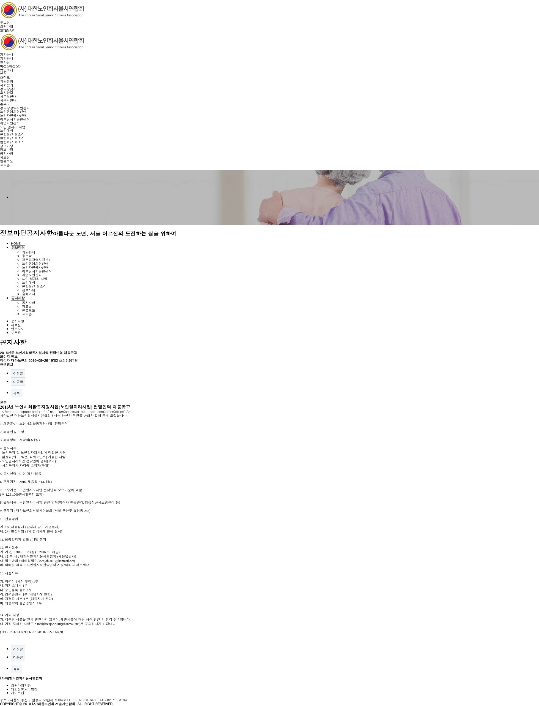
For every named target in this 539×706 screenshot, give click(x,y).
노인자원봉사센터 (13, 115)
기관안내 (6, 54)
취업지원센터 (10, 123)
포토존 (5, 164)
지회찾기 (6, 85)
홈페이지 (28, 293)
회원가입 (6, 26)
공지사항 (6, 153)
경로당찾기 (8, 88)
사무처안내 (8, 96)
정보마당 (6, 145)
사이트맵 (17, 692)
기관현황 (6, 81)
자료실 (5, 157)
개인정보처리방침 (24, 689)
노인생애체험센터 (13, 111)
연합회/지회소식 (12, 134)
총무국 (5, 104)
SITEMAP (7, 30)
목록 (16, 393)
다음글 (18, 381)
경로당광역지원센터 (15, 107)
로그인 (5, 22)
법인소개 (6, 69)
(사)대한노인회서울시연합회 (21, 678)
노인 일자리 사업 (12, 126)
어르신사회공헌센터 (15, 119)
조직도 (5, 77)
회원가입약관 (21, 685)
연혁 (3, 73)
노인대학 (6, 130)
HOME (16, 243)
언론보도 (6, 161)
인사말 (5, 62)
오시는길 (6, 92)
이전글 (18, 373)
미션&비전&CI (10, 66)
